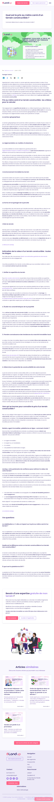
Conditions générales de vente (34, 797)
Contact (29, 767)
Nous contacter (12, 617)
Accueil (29, 757)
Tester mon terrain (22, 3)
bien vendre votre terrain (12, 278)
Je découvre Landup (8, 245)
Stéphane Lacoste (8, 70)
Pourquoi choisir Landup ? (43, 799)
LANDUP (29, 773)
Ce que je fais (31, 762)
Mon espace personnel (38, 3)
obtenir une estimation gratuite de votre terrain (33, 256)
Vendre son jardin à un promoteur (12, 725)
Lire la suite (20, 706)
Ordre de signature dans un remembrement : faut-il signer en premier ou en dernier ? (40, 691)
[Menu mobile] (50, 3)
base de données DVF (13, 355)
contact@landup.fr (11, 775)
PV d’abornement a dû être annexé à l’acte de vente (17, 298)
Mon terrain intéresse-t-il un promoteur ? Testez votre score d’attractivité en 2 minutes (14, 691)
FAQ (28, 764)
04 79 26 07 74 (10, 773)
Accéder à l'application (27, 617)
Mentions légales (32, 799)
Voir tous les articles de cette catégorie (27, 742)
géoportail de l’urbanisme (42, 393)
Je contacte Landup (8, 511)
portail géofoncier (7, 288)
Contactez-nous (13, 783)
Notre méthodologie (22, 790)
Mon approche (31, 759)
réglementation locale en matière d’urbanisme (15, 150)
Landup (14, 95)
